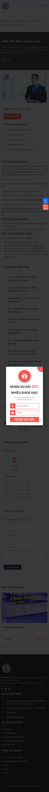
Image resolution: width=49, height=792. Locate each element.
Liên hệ (46, 208)
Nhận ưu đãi (24, 419)
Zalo (45, 202)
